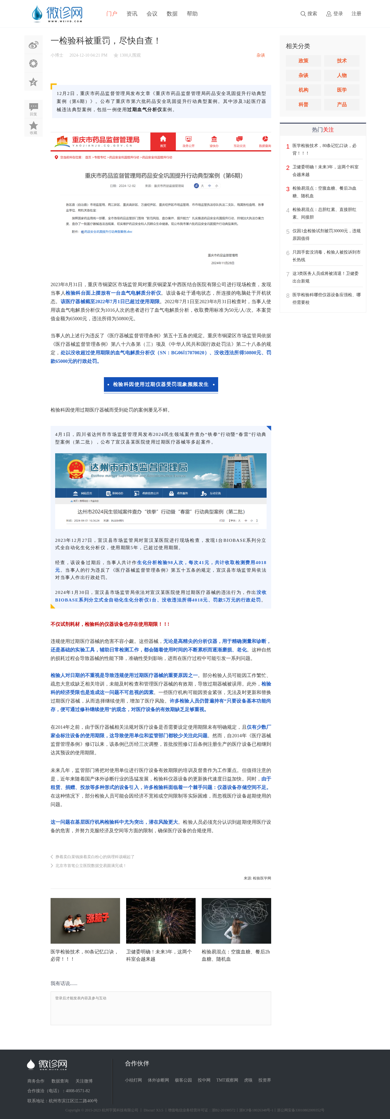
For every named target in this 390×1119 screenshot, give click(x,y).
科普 (303, 104)
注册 (356, 13)
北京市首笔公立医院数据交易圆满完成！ (91, 865)
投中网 (204, 1080)
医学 (342, 90)
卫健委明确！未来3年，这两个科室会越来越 (325, 171)
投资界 (264, 1080)
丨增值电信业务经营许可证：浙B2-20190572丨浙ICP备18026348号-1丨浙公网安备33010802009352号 (244, 1110)
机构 (303, 90)
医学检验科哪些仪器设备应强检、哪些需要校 (326, 299)
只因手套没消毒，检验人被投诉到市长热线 (326, 256)
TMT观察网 (227, 1080)
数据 (172, 14)
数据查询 (60, 1081)
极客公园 (183, 1080)
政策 (303, 60)
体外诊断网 (158, 1080)
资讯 (131, 14)
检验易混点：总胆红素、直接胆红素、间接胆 (324, 213)
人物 (342, 75)
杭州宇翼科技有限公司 (120, 1110)
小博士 (57, 55)
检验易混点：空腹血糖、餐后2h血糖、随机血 (324, 192)
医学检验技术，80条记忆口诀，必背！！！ (324, 149)
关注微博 (84, 1081)
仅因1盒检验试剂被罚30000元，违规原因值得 (326, 235)
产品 (342, 104)
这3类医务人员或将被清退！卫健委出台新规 (325, 277)
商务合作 (35, 1081)
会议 (152, 14)
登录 (338, 13)
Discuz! (149, 1110)
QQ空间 (33, 81)
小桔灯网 (133, 1080)
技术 (342, 60)
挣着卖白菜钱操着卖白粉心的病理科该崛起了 (95, 856)
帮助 (192, 14)
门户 (111, 14)
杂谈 (303, 75)
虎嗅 (248, 1080)
